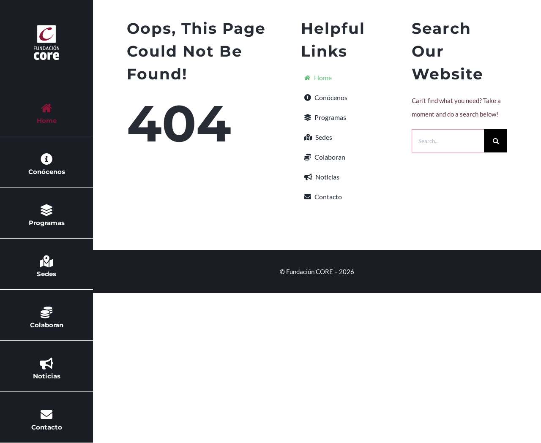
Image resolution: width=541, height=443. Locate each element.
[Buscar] (495, 140)
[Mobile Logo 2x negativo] (46, 28)
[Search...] (448, 140)
